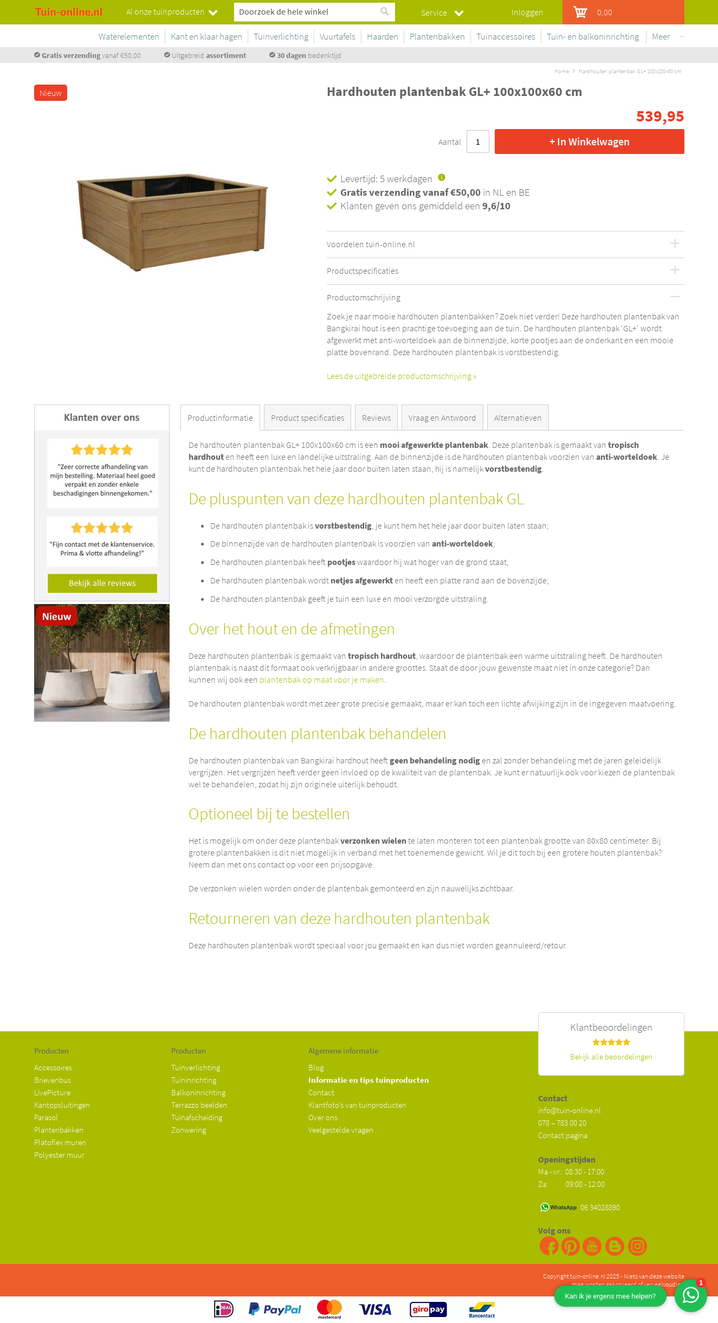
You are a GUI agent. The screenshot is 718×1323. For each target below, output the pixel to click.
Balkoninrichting (198, 1092)
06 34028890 (600, 1207)
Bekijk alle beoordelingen (611, 1056)
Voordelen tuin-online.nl (371, 244)
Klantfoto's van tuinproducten (357, 1105)
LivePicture (52, 1092)
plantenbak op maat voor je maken (322, 679)
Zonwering (188, 1130)
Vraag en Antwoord (442, 417)
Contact (321, 1092)
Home (561, 71)
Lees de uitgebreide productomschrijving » (401, 375)
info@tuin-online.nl (569, 1110)
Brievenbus (52, 1080)
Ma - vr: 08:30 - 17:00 (572, 1171)
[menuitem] (230, 36)
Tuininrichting (193, 1080)
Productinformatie (220, 417)
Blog (316, 1067)
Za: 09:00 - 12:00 (571, 1184)
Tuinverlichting (195, 1067)
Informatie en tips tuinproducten (368, 1080)
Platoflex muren (60, 1142)
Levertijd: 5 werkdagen (386, 178)
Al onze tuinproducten (165, 11)
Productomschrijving (363, 298)
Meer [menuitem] (661, 36)
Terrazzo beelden (199, 1105)
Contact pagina (562, 1135)
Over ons (323, 1117)
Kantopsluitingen (62, 1105)
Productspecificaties (362, 271)
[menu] (437, 38)
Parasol (46, 1117)
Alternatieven (518, 417)
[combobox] (314, 11)
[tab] (222, 417)
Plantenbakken (58, 1130)
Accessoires (53, 1067)
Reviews (376, 417)
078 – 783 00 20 (562, 1123)
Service (434, 12)
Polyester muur (59, 1154)
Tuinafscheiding (196, 1117)
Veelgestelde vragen (340, 1130)
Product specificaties (307, 417)
